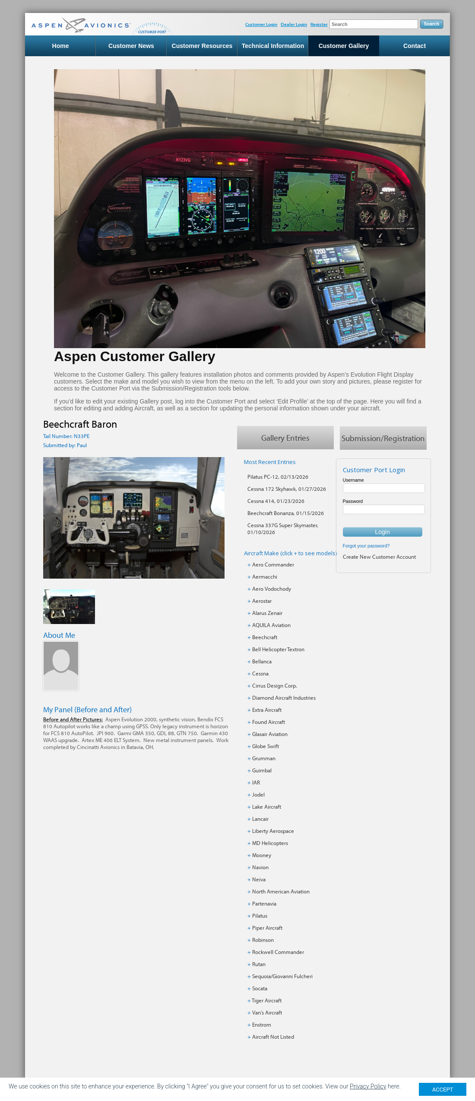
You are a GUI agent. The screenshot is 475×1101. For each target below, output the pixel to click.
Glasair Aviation (270, 733)
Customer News (131, 45)
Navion (260, 867)
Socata (259, 988)
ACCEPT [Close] (442, 1090)
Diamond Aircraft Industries (284, 697)
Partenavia (264, 903)
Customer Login (261, 24)
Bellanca (262, 661)
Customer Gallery (344, 45)
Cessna (260, 673)
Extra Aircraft (267, 709)
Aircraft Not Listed (273, 1036)
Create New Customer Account (379, 556)
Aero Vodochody (271, 588)
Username (353, 480)
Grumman (264, 758)
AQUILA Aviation (271, 624)
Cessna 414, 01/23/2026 (275, 500)
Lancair (260, 818)
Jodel (258, 794)
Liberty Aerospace (273, 830)
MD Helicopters (270, 842)
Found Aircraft (268, 721)
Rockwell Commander (278, 951)
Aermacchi (264, 576)
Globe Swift (265, 746)
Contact (414, 45)
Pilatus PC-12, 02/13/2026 (277, 476)
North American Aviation (281, 891)
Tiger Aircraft (267, 1000)
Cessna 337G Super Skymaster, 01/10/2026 (282, 528)
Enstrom (261, 1024)
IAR (256, 782)
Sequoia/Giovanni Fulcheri (282, 976)
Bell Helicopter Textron (278, 649)
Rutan (259, 963)
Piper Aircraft (267, 927)
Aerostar (262, 600)
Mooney (261, 854)
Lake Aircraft (266, 806)
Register (319, 24)
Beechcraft (264, 637)
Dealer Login (294, 24)
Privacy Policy (368, 1087)
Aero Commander (273, 564)
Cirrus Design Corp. (274, 685)
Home (60, 45)
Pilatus (259, 915)
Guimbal (262, 770)
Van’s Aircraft (267, 1012)
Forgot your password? (366, 545)
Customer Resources (202, 45)
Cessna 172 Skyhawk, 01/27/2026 (286, 488)
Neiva (259, 879)
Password (353, 501)
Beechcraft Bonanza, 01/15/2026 (285, 512)
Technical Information (273, 45)
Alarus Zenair (267, 612)
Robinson (263, 939)
